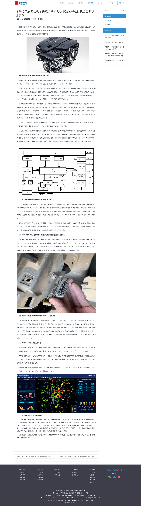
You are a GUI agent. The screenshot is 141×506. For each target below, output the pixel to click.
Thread (72, 503)
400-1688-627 (114, 470)
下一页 (78, 456)
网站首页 (61, 3)
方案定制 (40, 479)
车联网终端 (40, 475)
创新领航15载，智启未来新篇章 (114, 42)
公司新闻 (108, 20)
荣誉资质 (92, 477)
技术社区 (75, 472)
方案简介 (22, 472)
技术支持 (100, 3)
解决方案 (70, 3)
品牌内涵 (92, 475)
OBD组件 (40, 472)
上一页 (36, 456)
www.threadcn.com (80, 498)
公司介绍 (92, 472)
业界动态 (108, 25)
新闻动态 (90, 3)
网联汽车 (22, 477)
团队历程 (92, 479)
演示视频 (22, 479)
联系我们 (92, 482)
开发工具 (40, 477)
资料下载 (75, 475)
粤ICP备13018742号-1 (93, 498)
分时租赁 (22, 475)
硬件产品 (80, 3)
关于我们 (110, 3)
